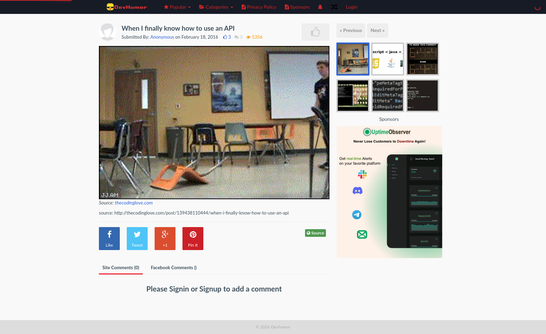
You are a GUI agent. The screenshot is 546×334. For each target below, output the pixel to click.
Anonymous (162, 37)
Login (351, 7)
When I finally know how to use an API (178, 28)
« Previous (351, 30)
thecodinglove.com (134, 202)
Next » (377, 30)
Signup (212, 288)
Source (315, 232)
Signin (180, 288)
